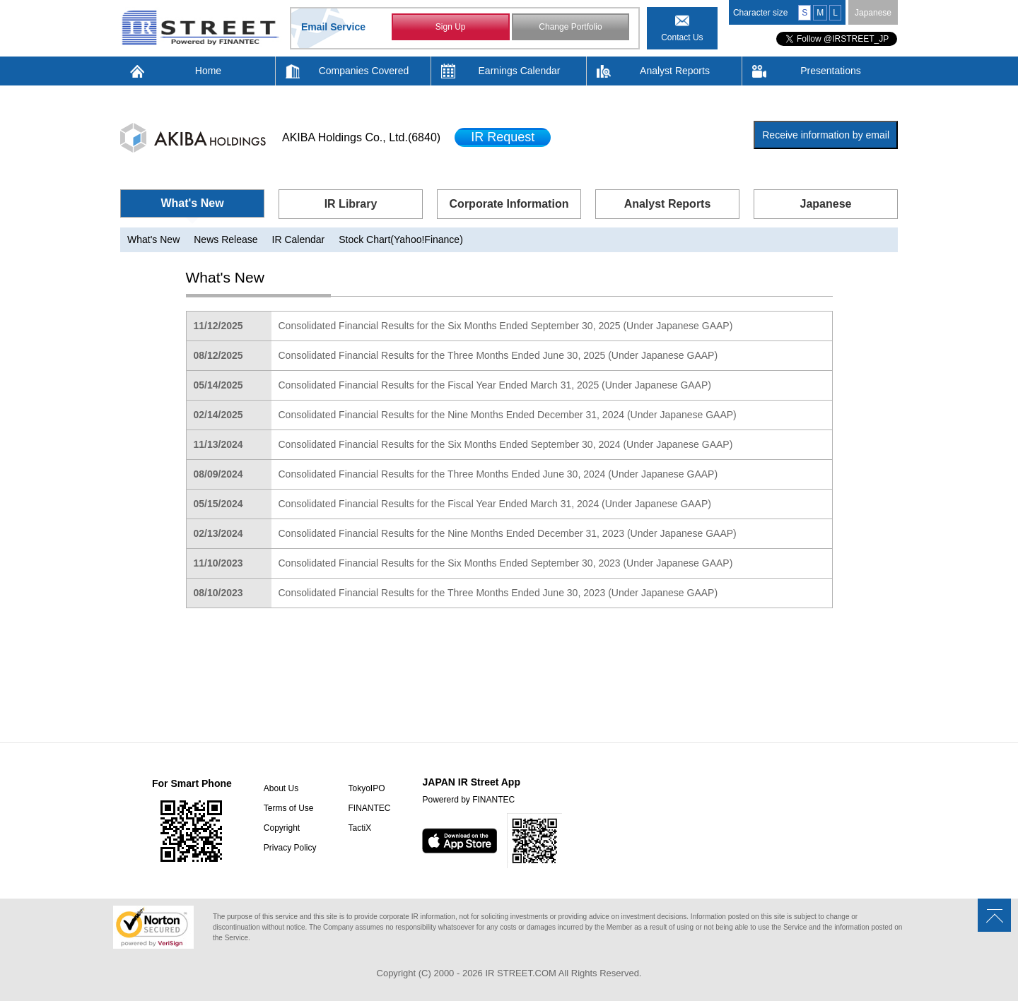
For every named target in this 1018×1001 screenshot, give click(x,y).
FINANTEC (369, 808)
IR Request (502, 137)
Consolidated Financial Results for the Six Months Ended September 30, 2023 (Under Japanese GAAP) (506, 563)
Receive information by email (825, 135)
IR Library (351, 204)
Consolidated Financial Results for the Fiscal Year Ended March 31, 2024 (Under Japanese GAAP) (495, 503)
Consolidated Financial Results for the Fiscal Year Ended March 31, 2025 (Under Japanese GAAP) (495, 385)
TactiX (359, 828)
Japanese (873, 13)
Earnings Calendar (520, 70)
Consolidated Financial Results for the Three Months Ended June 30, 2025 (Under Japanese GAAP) (498, 355)
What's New (191, 203)
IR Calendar (298, 239)
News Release (225, 239)
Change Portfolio (570, 27)
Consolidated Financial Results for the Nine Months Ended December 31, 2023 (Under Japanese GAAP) (508, 533)
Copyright (282, 828)
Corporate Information (509, 204)
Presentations (830, 70)
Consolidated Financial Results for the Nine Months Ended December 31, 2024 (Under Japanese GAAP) (508, 414)
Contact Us (682, 37)
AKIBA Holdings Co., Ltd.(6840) (361, 137)
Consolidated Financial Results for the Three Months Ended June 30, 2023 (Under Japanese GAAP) (498, 592)
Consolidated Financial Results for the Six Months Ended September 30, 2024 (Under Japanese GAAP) (506, 444)
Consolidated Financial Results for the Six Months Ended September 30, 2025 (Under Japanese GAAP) (506, 325)
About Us (281, 788)
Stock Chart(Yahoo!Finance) (401, 239)
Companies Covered (364, 70)
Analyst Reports (675, 70)
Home (208, 70)
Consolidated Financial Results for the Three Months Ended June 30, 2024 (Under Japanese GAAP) (498, 474)
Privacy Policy (290, 848)
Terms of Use (289, 808)
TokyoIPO (366, 788)
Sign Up (450, 27)
